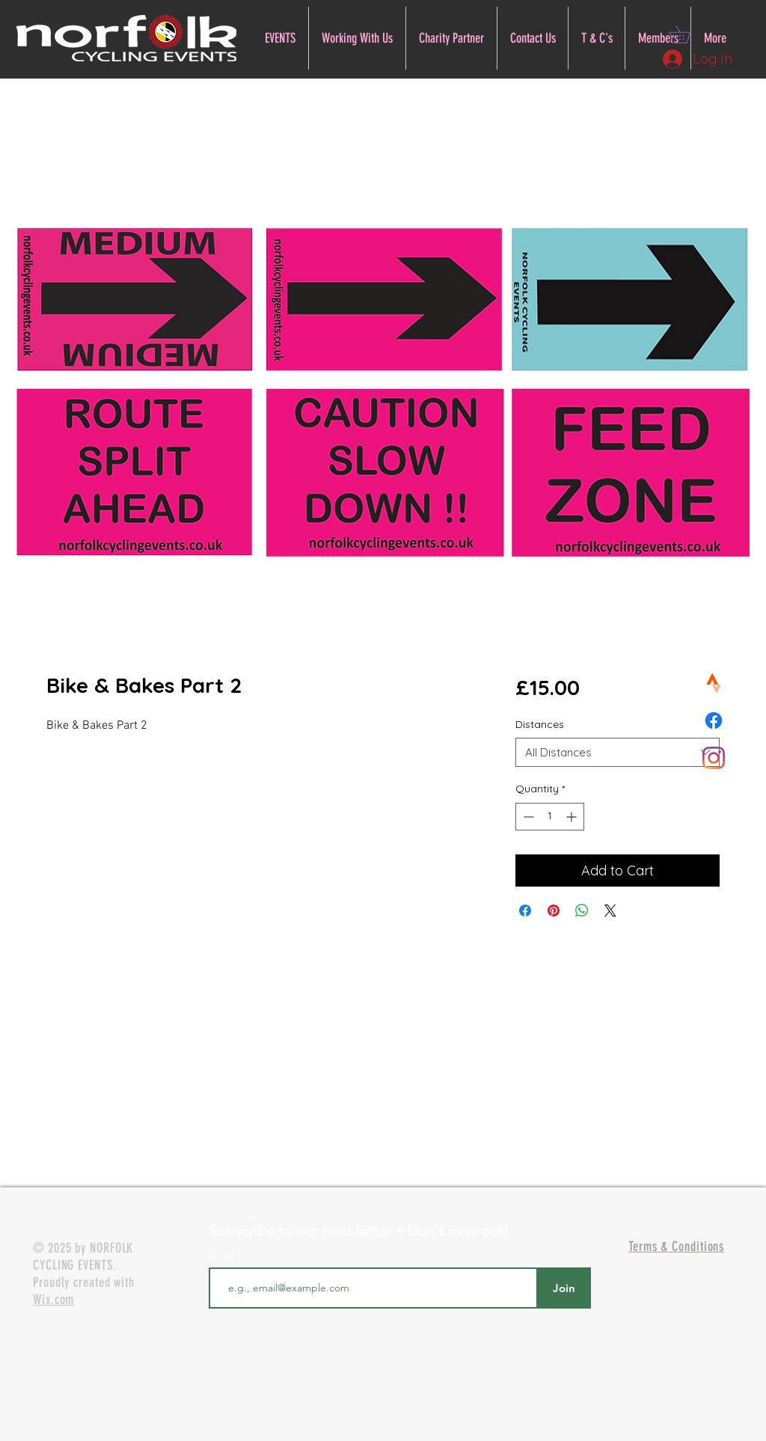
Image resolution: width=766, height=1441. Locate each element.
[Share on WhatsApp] (582, 911)
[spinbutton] (549, 817)
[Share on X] (610, 911)
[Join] (563, 1288)
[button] (688, 34)
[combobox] (617, 752)
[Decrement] (527, 817)
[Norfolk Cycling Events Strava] (713, 683)
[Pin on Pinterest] (554, 911)
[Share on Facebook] (525, 911)
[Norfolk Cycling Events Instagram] (713, 758)
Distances (539, 724)
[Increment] (572, 817)
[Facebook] (713, 720)
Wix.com (53, 1299)
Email (222, 1255)
